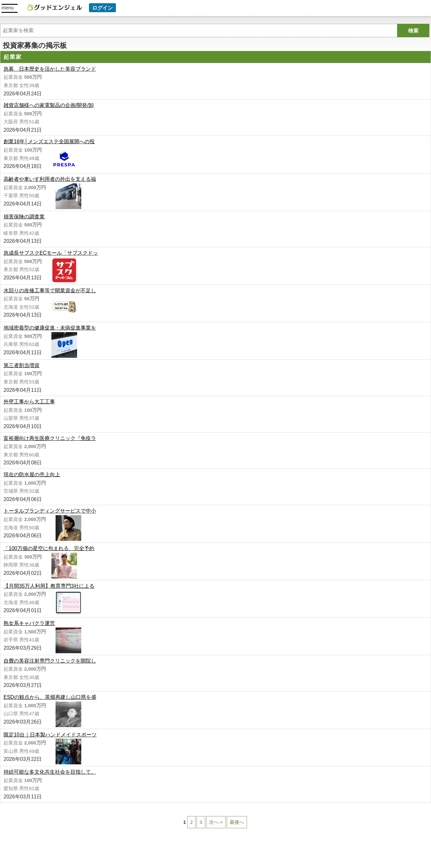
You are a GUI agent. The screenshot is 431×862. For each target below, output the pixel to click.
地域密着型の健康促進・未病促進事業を (50, 327)
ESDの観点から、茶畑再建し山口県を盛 (50, 697)
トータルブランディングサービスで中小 (50, 511)
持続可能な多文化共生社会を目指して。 (50, 772)
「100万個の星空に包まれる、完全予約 (49, 548)
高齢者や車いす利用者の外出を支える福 (50, 179)
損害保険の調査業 (24, 216)
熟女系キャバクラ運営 (29, 623)
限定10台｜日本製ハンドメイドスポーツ (50, 734)
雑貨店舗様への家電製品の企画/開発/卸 (49, 105)
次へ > (216, 822)
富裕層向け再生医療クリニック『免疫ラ (50, 438)
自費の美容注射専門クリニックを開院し (50, 661)
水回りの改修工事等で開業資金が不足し (50, 290)
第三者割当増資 (22, 365)
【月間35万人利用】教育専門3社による (49, 586)
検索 (413, 30)
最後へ (237, 822)
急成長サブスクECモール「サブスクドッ (51, 253)
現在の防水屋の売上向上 (32, 474)
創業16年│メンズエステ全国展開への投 (49, 141)
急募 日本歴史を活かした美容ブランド (50, 69)
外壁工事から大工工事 (29, 401)
